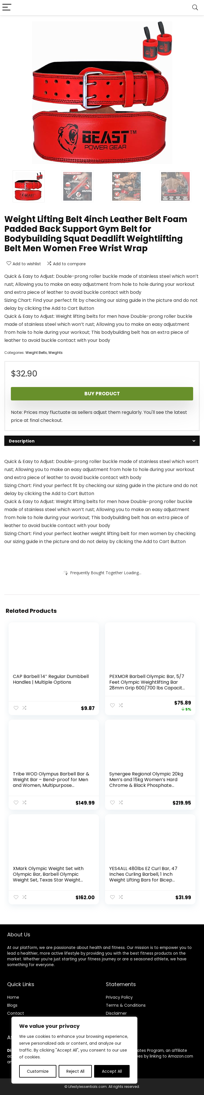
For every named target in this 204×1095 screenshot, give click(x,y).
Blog (11, 1005)
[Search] (195, 7)
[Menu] (7, 7)
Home (13, 997)
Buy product (102, 393)
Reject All (75, 1071)
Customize (38, 1071)
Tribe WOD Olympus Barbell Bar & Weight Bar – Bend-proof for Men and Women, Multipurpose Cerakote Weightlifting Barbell (51, 782)
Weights (55, 352)
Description (22, 441)
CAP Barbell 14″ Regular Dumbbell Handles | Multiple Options (51, 679)
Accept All (112, 1071)
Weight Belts (36, 352)
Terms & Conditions (126, 1005)
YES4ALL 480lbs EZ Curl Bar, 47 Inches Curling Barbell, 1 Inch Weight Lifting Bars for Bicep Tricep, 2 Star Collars (143, 877)
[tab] (102, 441)
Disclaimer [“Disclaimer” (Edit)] (116, 1013)
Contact (15, 1013)
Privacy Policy (119, 997)
